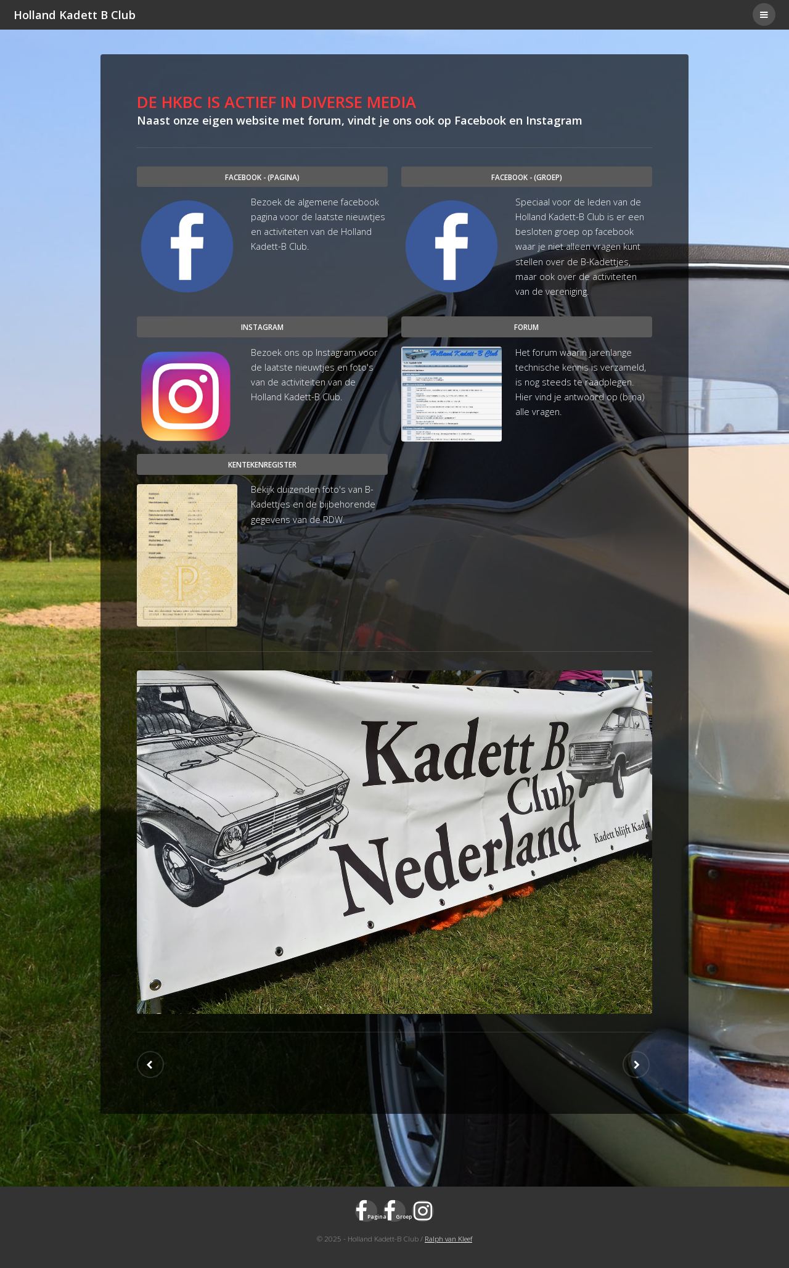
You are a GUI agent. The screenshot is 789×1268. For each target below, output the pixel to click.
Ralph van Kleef (448, 1238)
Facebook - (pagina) (262, 177)
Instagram (262, 327)
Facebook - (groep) (526, 177)
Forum (526, 327)
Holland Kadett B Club (75, 14)
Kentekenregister (262, 464)
